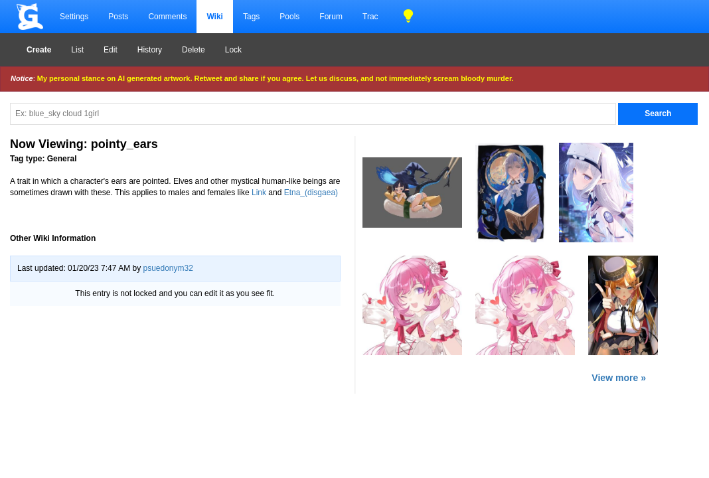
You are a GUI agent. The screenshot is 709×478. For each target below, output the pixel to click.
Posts (118, 16)
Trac (370, 16)
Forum (331, 16)
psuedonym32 (168, 268)
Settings (74, 16)
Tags (251, 16)
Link (259, 192)
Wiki (214, 16)
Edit (111, 49)
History (149, 49)
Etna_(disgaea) (311, 192)
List (77, 49)
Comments (167, 16)
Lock (233, 49)
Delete (193, 49)
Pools (289, 16)
